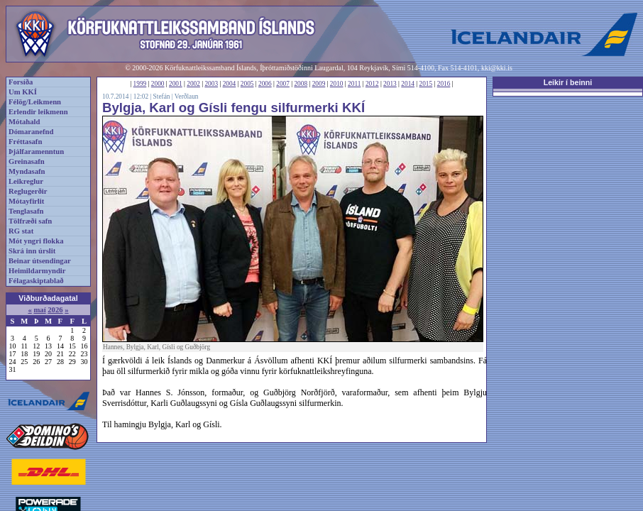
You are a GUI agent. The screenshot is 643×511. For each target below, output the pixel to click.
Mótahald (24, 122)
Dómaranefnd (31, 132)
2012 (372, 83)
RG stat (21, 231)
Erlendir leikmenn (38, 112)
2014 (407, 83)
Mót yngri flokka (36, 241)
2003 (211, 83)
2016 (444, 83)
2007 (283, 83)
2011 (354, 83)
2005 (247, 83)
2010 (337, 83)
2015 (426, 83)
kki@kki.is (496, 68)
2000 (158, 83)
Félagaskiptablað (36, 281)
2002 (193, 83)
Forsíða (21, 82)
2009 (319, 83)
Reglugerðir (28, 191)
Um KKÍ (23, 92)
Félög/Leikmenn (35, 102)
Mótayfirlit (26, 201)
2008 (300, 83)
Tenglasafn (26, 211)
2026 (55, 310)
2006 (265, 83)
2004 (229, 83)
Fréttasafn (25, 141)
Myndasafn (27, 171)
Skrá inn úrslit (32, 251)
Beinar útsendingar (40, 261)
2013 (390, 83)
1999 (140, 83)
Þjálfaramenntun (36, 151)
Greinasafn (27, 161)
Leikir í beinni (568, 82)
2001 (175, 83)
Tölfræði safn (30, 221)
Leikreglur (26, 181)
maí (39, 310)
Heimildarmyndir (37, 271)
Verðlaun (187, 96)
